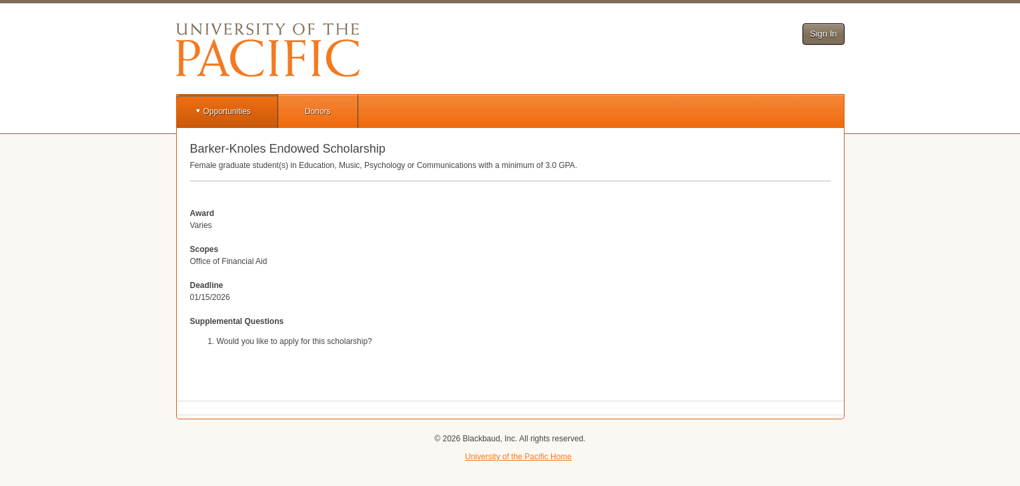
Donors (318, 111)
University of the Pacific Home (518, 456)
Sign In (823, 34)
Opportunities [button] (227, 111)
